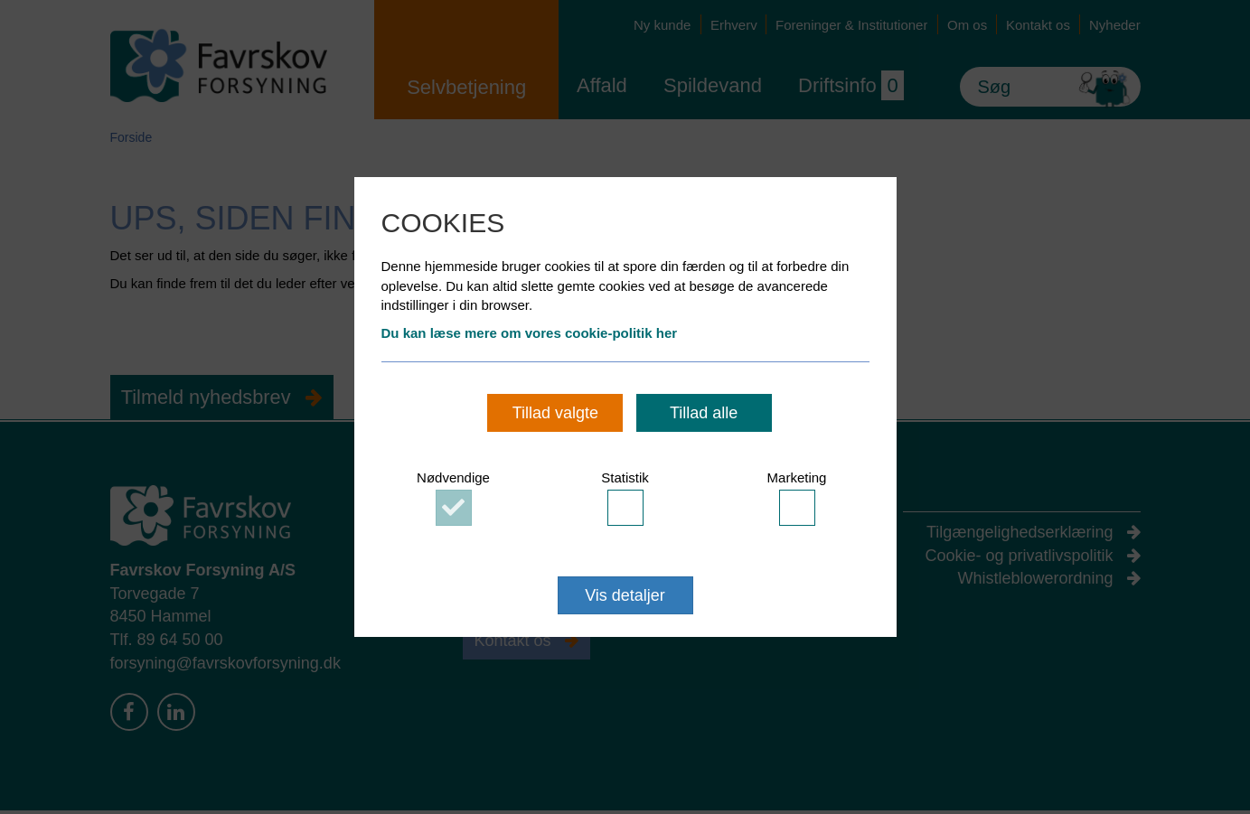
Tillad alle (704, 413)
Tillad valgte (555, 413)
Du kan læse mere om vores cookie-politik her (529, 333)
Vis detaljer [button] (625, 595)
